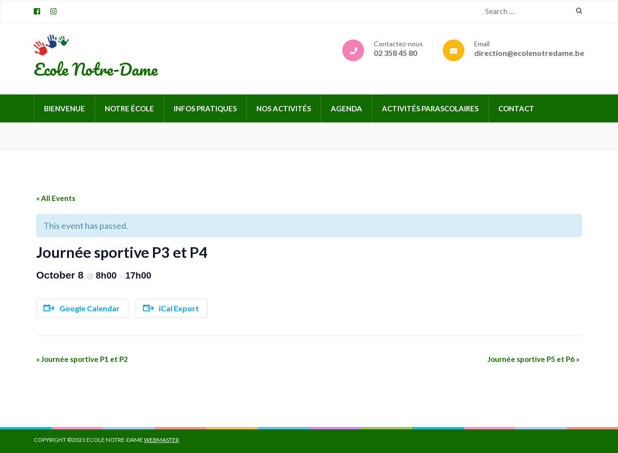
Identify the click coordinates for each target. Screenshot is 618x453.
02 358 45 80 (395, 52)
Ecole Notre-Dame (95, 68)
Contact (516, 108)
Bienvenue (64, 108)
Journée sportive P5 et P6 (533, 359)
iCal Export (171, 308)
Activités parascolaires (430, 108)
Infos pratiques (205, 108)
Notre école (129, 108)
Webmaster (161, 439)
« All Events (55, 198)
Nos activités (283, 108)
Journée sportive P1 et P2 (82, 359)
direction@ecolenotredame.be (529, 52)
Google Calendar (81, 308)
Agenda (346, 108)
